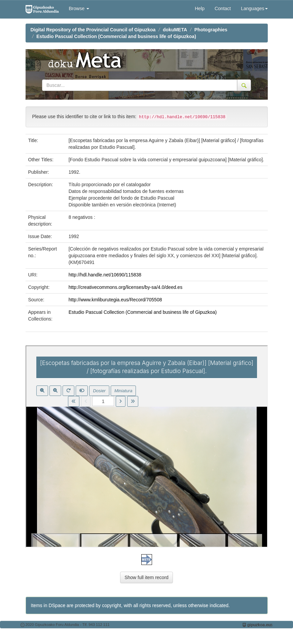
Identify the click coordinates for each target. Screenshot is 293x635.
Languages (254, 8)
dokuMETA (175, 29)
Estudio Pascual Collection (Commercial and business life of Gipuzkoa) (116, 36)
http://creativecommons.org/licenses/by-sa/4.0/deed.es (126, 287)
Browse (79, 8)
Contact (223, 8)
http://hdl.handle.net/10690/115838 (105, 274)
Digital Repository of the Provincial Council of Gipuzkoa (93, 29)
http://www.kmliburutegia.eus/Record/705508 (115, 299)
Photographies (210, 29)
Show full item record (146, 577)
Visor (147, 446)
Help (200, 8)
